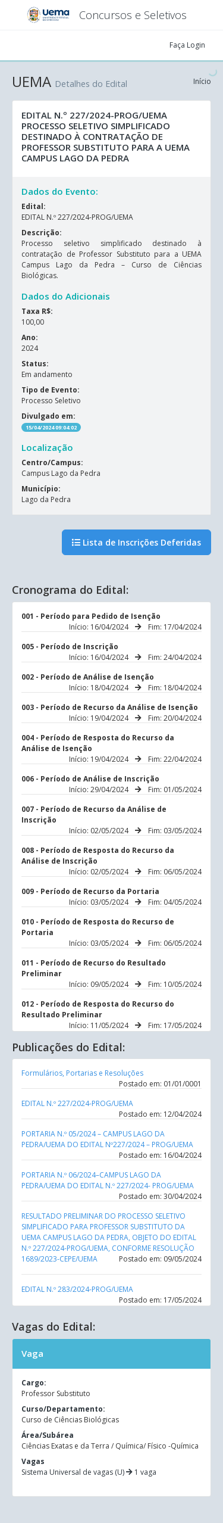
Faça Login (187, 45)
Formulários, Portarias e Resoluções (82, 1073)
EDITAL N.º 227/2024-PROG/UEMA (77, 1103)
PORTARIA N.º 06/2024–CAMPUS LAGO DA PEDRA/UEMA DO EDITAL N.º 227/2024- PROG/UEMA (107, 1180)
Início (202, 81)
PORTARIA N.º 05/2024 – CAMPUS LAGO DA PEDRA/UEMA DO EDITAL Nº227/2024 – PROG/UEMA (107, 1139)
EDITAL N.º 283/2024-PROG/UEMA (77, 1289)
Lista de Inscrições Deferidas (136, 542)
